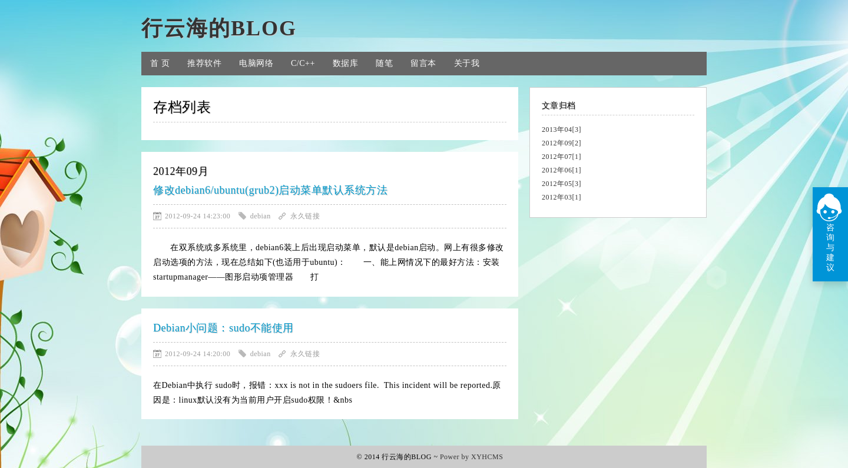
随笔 (384, 63)
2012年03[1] (561, 197)
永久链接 (305, 216)
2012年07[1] (561, 156)
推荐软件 (204, 63)
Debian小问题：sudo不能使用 (223, 328)
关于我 (467, 63)
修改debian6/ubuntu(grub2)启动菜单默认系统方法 (270, 190)
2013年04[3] (561, 129)
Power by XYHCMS (472, 457)
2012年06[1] (561, 170)
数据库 (346, 63)
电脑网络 (256, 63)
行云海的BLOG (219, 28)
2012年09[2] (561, 143)
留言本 (423, 63)
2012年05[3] (561, 184)
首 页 (160, 63)
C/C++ (303, 63)
